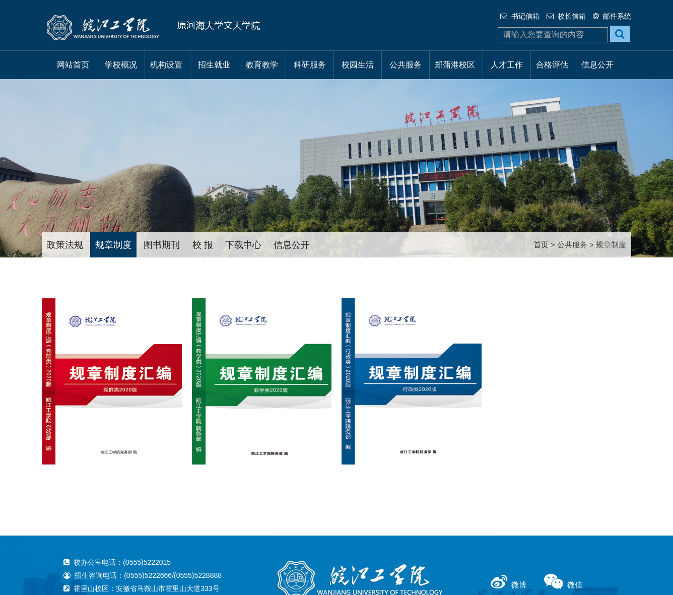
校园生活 (358, 64)
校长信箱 (566, 16)
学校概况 (121, 64)
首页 (541, 244)
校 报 (202, 245)
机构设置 (166, 64)
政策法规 (65, 245)
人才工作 (507, 64)
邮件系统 (612, 16)
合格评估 (552, 64)
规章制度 (113, 245)
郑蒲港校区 (455, 64)
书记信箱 (520, 16)
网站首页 (73, 64)
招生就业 (214, 64)
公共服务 (405, 64)
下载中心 (243, 245)
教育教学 (262, 64)
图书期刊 (162, 245)
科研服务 (310, 64)
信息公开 (597, 64)
